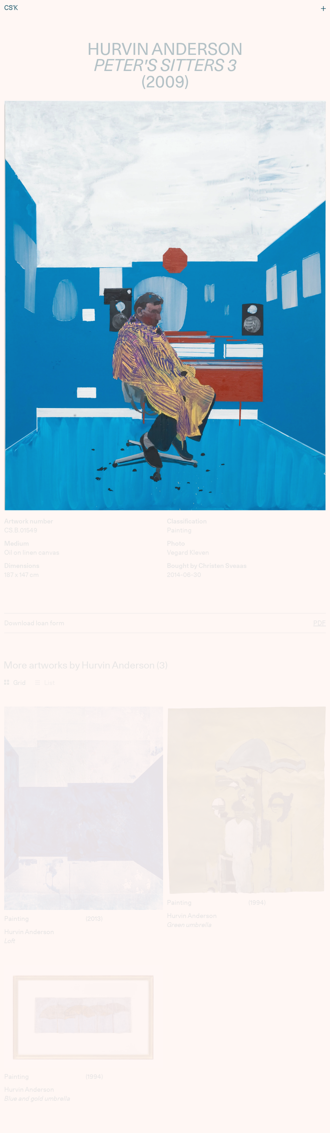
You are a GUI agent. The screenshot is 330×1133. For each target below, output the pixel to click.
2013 (94, 918)
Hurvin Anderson (29, 931)
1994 (257, 902)
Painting (16, 918)
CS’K (11, 6)
